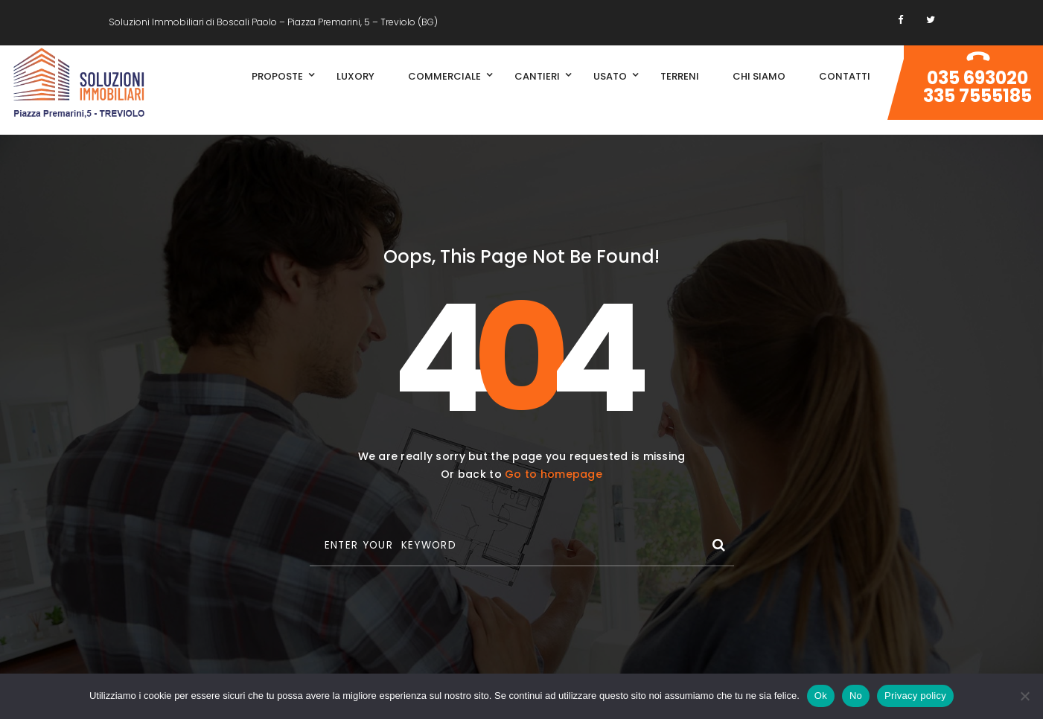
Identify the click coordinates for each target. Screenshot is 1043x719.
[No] (1024, 695)
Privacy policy (915, 695)
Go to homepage (553, 474)
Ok (820, 695)
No (855, 695)
